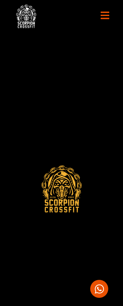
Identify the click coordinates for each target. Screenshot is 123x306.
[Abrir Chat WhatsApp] (99, 289)
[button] (105, 16)
